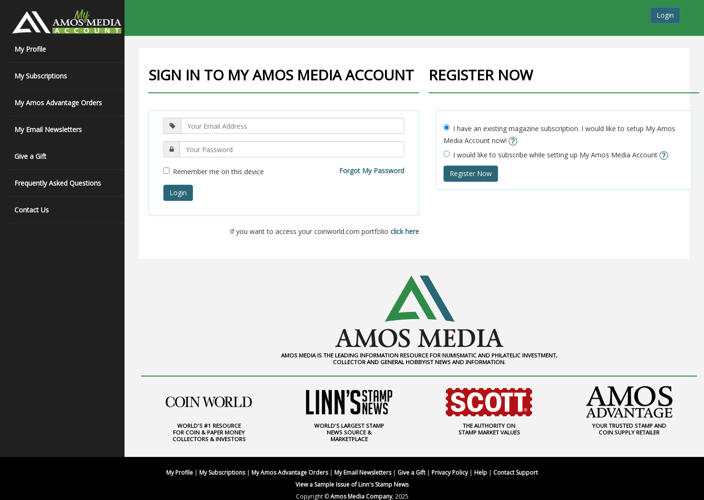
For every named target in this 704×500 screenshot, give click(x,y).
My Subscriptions (40, 75)
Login (665, 15)
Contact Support (515, 472)
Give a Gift (30, 156)
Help (480, 472)
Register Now (471, 173)
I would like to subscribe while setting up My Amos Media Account (555, 154)
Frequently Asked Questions (57, 183)
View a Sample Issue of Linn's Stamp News (352, 484)
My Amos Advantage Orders (58, 102)
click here (404, 231)
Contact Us (31, 209)
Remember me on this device (213, 171)
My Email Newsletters (48, 129)
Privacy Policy (449, 472)
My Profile (30, 49)
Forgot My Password (371, 170)
